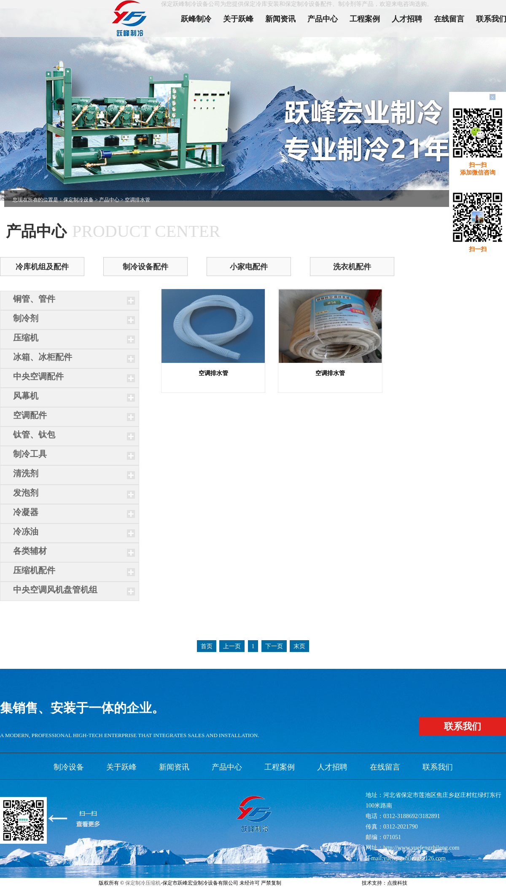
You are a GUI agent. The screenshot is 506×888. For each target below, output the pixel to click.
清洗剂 (25, 473)
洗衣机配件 (352, 267)
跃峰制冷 (196, 19)
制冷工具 (30, 454)
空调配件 (30, 415)
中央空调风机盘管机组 (55, 589)
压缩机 (25, 337)
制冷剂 (25, 318)
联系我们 (438, 767)
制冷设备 (69, 767)
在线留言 (449, 19)
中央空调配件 (38, 376)
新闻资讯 (280, 19)
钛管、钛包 (34, 434)
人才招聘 (407, 19)
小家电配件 (249, 267)
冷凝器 (25, 512)
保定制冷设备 (78, 200)
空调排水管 (213, 373)
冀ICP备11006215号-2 (306, 883)
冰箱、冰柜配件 (42, 357)
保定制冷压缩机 (143, 883)
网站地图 (350, 883)
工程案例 (365, 19)
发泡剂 (25, 492)
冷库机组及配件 (42, 267)
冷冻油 (25, 531)
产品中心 (322, 19)
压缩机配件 (34, 570)
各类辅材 (30, 550)
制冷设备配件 (145, 267)
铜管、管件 (34, 298)
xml (335, 883)
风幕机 (25, 395)
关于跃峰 (238, 19)
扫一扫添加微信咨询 (477, 169)
